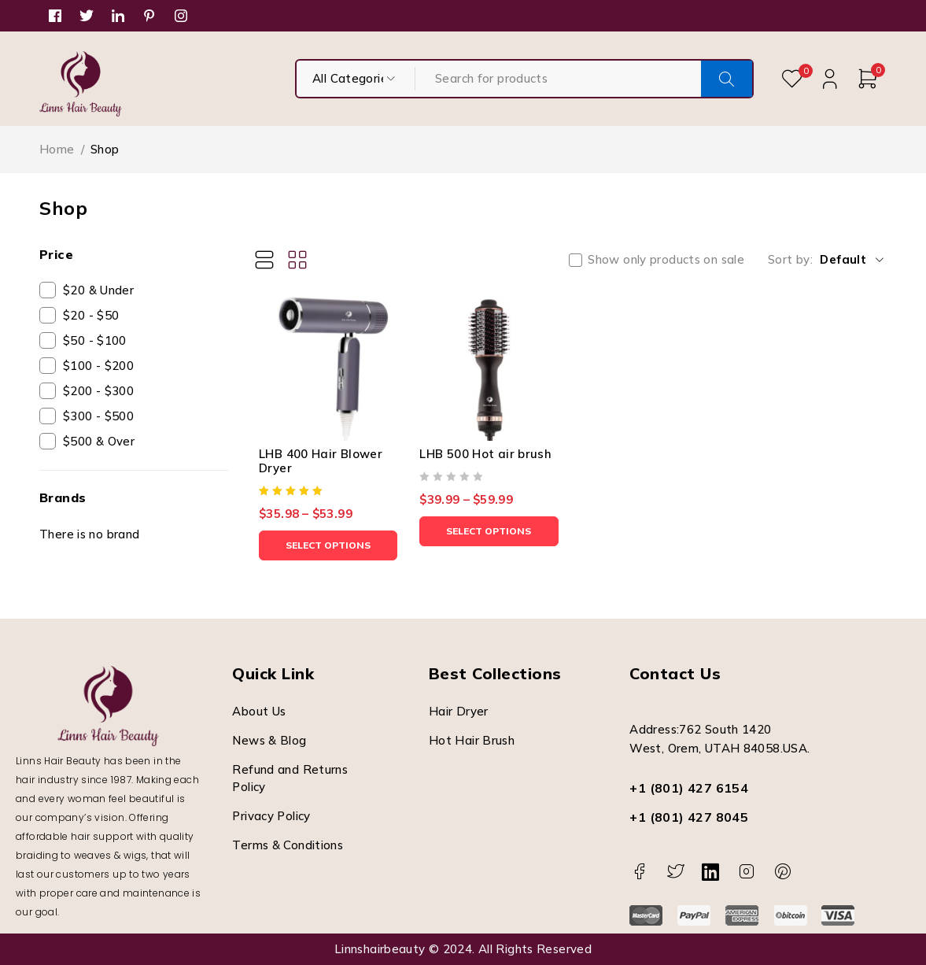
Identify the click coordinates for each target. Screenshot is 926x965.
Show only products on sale (666, 260)
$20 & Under (98, 290)
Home (57, 149)
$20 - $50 (91, 315)
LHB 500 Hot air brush (485, 453)
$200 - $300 (98, 390)
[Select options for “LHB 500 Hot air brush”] (488, 531)
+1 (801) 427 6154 (688, 788)
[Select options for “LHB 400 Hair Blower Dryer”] (328, 545)
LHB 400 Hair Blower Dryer (320, 460)
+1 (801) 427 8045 (688, 817)
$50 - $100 (95, 340)
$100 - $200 (98, 365)
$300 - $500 (98, 416)
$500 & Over (99, 441)
